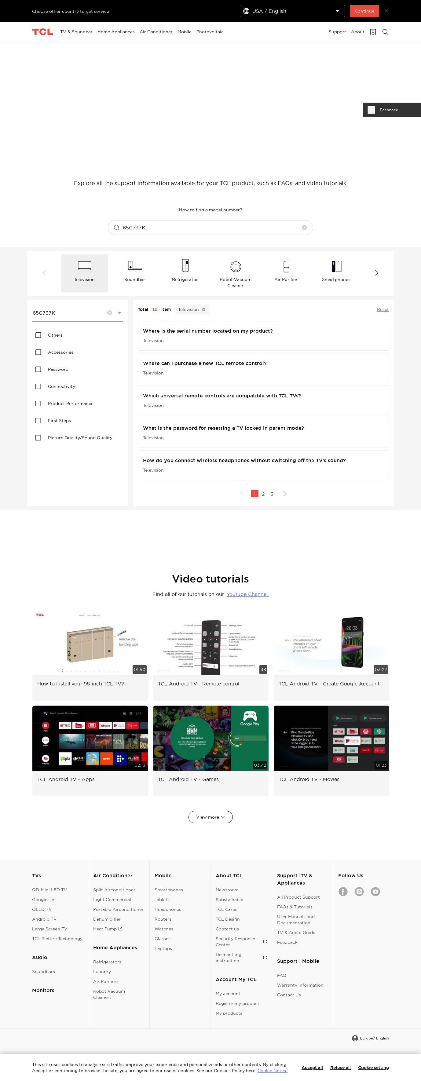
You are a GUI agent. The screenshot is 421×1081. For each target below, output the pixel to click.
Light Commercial (112, 899)
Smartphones (169, 890)
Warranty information (300, 985)
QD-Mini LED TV (49, 890)
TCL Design (228, 919)
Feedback (287, 942)
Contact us (227, 929)
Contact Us (289, 995)
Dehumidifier (107, 919)
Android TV (44, 919)
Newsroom (227, 890)
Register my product (237, 1003)
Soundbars (43, 971)
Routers (163, 919)
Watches (164, 929)
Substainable (229, 899)
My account (228, 993)
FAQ (281, 975)
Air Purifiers (106, 981)
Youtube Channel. (248, 594)
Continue (364, 11)
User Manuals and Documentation (296, 920)
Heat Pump (107, 929)
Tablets (162, 899)
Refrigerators (107, 962)
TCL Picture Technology (57, 938)
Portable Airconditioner (118, 909)
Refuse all (340, 1067)
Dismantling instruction (241, 957)
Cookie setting (373, 1067)
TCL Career (227, 909)
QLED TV (42, 909)
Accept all (312, 1067)
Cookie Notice (272, 1070)
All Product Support (298, 897)
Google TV (43, 899)
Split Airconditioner (114, 890)
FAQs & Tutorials (295, 907)
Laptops (163, 948)
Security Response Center (241, 942)
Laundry (102, 971)
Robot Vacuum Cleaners (109, 994)
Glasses (162, 938)
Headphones (168, 909)
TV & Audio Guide (296, 932)
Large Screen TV (50, 929)
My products (229, 1013)
